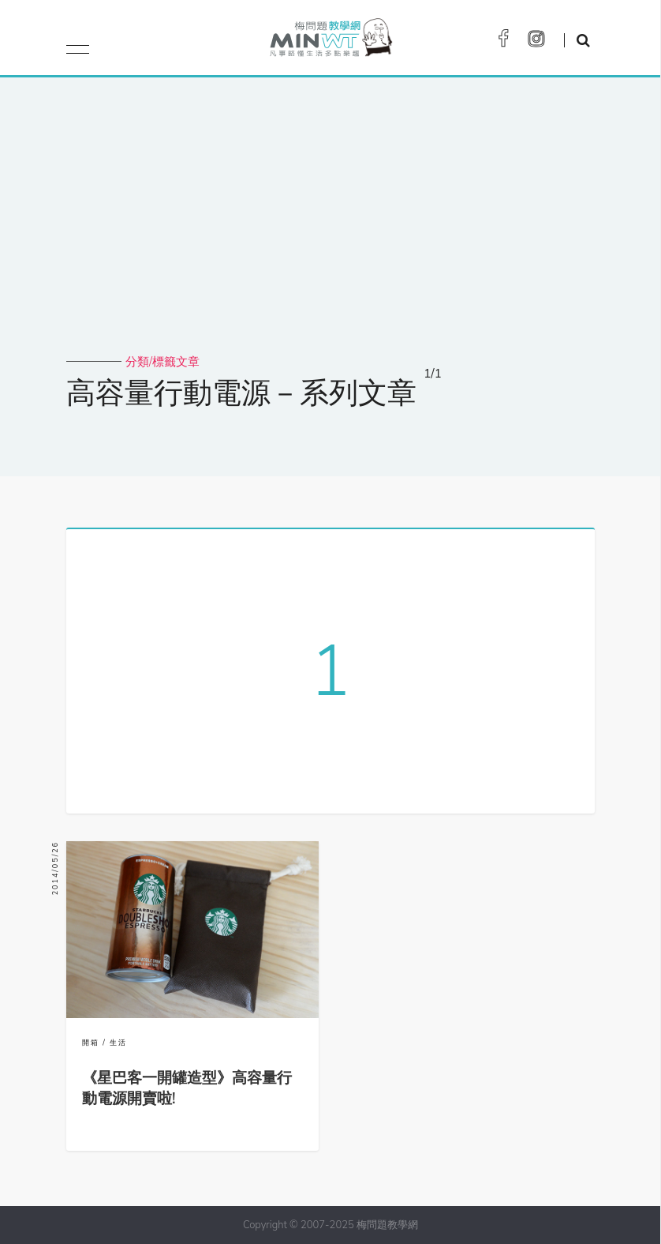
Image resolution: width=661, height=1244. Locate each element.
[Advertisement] (330, 235)
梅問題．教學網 (330, 41)
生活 (118, 1042)
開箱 (90, 1042)
